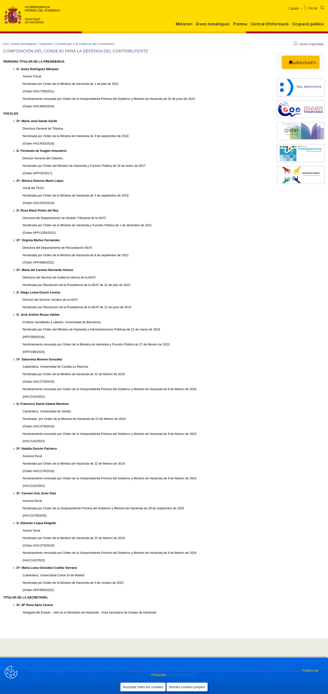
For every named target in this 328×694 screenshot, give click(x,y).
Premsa (240, 24)
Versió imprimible (311, 44)
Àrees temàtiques (213, 24)
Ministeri (184, 24)
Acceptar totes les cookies (143, 687)
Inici (6, 44)
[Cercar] (319, 7)
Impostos (46, 44)
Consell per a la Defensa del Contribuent (84, 44)
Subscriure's (303, 62)
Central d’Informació (270, 24)
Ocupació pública (308, 24)
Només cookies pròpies (187, 687)
